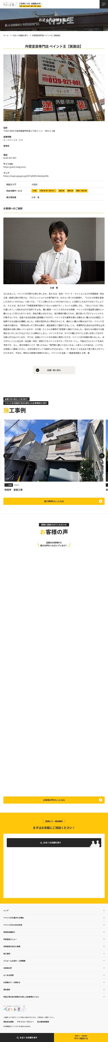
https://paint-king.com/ (14, 167)
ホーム (5, 35)
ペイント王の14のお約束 (12, 925)
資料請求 (6, 989)
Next (102, 456)
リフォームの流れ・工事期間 (14, 961)
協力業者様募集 (43, 1021)
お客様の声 (7, 968)
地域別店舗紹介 (9, 932)
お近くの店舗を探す (20, 35)
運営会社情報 (8, 1021)
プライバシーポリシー (25, 1021)
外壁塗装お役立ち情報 (11, 946)
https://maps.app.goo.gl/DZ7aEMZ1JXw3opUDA (26, 176)
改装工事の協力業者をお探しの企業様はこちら (21, 996)
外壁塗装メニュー (10, 939)
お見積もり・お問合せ (11, 982)
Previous (6, 456)
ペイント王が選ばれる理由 (13, 917)
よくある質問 (8, 975)
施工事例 (6, 953)
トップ (5, 910)
